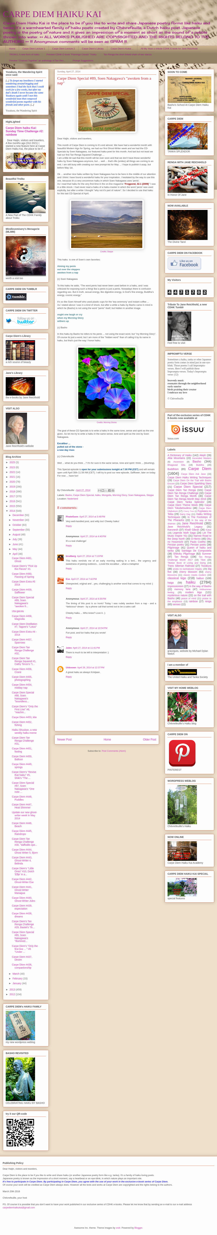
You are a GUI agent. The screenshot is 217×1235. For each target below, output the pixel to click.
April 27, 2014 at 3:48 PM (92, 516)
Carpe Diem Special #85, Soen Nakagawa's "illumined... (23, 936)
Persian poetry (176, 544)
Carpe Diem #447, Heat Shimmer (22, 806)
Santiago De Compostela (196, 550)
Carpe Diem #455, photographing (22, 678)
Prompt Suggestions (83, 60)
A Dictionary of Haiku (180, 455)
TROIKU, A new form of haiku (24, 54)
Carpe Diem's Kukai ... (122, 48)
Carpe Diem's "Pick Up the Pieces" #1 (24, 567)
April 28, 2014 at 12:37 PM (90, 667)
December (18, 515)
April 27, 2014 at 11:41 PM (86, 647)
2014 (13, 510)
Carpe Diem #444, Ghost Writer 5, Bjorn (25, 851)
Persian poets (198, 544)
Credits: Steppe (106, 252)
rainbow (193, 601)
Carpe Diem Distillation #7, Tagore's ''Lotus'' (24, 625)
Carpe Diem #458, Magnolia (22, 618)
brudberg (71, 556)
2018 (13, 491)
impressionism (175, 586)
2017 (13, 496)
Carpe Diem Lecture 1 (33, 48)
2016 (13, 501)
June (15, 544)
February (17, 978)
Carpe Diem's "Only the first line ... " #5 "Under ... (25, 949)
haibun (200, 578)
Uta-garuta (18, 611)
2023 (13, 467)
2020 (13, 481)
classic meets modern (194, 575)
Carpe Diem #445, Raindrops (22, 832)
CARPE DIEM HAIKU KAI (52, 14)
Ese (68, 579)
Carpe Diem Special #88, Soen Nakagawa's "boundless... (23, 697)
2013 (13, 989)
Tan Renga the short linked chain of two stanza (128, 54)
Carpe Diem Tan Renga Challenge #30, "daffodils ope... (24, 841)
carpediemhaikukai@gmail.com (19, 1207)
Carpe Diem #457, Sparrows (22, 641)
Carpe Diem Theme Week (183, 505)
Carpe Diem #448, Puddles (22, 798)
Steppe (150, 495)
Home (12, 48)
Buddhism (173, 469)
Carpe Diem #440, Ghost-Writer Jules (23, 899)
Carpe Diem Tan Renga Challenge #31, (23, 740)
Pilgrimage (173, 547)
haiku (98, 495)
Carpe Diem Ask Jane (193, 474)
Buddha (200, 465)
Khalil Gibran (192, 529)
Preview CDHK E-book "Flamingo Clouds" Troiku (71, 54)
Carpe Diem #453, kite (24, 717)
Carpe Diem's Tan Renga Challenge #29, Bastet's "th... (23, 924)
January (17, 983)
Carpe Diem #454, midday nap (22, 686)
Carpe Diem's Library (93, 48)
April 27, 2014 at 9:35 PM (93, 598)
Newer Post (64, 739)
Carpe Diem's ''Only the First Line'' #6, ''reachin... (25, 709)
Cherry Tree (188, 511)
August (16, 534)
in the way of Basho (200, 586)
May (15, 549)
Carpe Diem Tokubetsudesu (189, 506)
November (18, 519)
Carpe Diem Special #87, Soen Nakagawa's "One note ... (23, 787)
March (16, 973)
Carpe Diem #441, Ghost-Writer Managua (22, 890)
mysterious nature (178, 595)
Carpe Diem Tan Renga (182, 490)
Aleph (203, 455)
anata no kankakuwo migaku (187, 569)
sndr (118, 1227)
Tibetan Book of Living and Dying (187, 563)
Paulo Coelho (198, 541)
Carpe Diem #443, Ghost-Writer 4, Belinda (22, 860)
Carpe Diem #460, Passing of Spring (23, 575)
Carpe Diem (199, 468)
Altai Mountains (176, 458)
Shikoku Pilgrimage (184, 553)
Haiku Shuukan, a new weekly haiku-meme (24, 731)
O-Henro (196, 538)
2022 (13, 472)
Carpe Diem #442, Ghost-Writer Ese (23, 881)
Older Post (149, 739)
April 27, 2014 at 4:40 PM (93, 536)
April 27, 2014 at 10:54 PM (93, 628)
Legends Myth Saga (184, 532)
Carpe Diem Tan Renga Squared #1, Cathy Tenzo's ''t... (24, 661)
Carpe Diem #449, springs (22, 766)
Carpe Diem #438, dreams (22, 915)
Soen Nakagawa (136, 495)
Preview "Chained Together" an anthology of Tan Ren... (37, 60)
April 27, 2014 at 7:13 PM (90, 556)
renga (208, 601)
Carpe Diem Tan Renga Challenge (189, 491)
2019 (13, 486)
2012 (13, 994)
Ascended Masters (201, 458)
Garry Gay (185, 514)
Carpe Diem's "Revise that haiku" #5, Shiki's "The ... (24, 775)
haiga (171, 582)
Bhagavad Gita (176, 465)
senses (177, 604)
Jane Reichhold (192, 523)
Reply (69, 526)
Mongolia (106, 495)
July (15, 539)
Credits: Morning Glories (107, 422)
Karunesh (173, 529)
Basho (68, 495)
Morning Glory (120, 495)
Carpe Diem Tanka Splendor (186, 502)
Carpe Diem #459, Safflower (22, 591)
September (18, 529)
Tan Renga (181, 556)
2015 (13, 506)
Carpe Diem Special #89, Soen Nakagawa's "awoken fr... (23, 602)
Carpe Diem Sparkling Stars (195, 483)
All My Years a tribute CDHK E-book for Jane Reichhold (169, 48)
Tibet (202, 560)
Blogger (138, 1227)
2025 (13, 462)
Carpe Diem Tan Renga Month (189, 495)
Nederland (72, 498)
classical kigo (177, 578)
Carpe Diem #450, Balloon (22, 758)
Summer (206, 553)
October (17, 524)
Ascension (178, 462)
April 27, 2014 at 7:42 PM (84, 579)
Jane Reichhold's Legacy (185, 526)
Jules (69, 647)
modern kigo (193, 592)
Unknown (71, 667)
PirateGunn (72, 516)
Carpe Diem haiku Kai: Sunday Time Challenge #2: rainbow (24, 131)
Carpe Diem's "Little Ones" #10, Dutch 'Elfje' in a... (23, 871)
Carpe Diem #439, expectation (22, 907)
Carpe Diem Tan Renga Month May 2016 (189, 497)
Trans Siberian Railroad (181, 565)
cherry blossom (188, 571)
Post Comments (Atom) (114, 751)
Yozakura (206, 565)
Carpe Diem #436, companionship (22, 966)
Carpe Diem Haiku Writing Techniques (189, 477)
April (15, 553)
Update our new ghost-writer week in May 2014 (24, 815)
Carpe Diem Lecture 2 (63, 48)
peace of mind (188, 598)
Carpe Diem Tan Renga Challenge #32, (23, 650)
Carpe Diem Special (83, 495)
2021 (13, 476)
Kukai (208, 530)
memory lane (182, 589)
